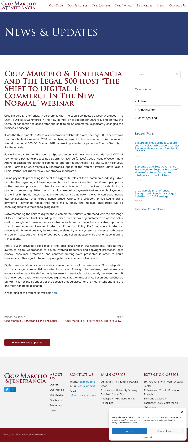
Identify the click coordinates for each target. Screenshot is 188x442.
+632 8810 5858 (86, 381)
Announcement (147, 109)
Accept (129, 430)
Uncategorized (147, 118)
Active (142, 101)
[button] (182, 411)
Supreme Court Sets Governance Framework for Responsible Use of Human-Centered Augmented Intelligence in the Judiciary (156, 171)
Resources (144, 5)
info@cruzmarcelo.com (83, 395)
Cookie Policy (147, 437)
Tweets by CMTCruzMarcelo (150, 209)
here (55, 293)
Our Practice (77, 5)
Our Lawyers (101, 5)
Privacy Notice (141, 417)
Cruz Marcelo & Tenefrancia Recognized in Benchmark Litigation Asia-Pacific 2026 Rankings (157, 193)
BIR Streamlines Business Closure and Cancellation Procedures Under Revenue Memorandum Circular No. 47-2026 (157, 147)
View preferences (166, 430)
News (161, 5)
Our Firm (56, 5)
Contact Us (178, 5)
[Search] (177, 74)
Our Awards (124, 5)
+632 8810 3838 (86, 386)
